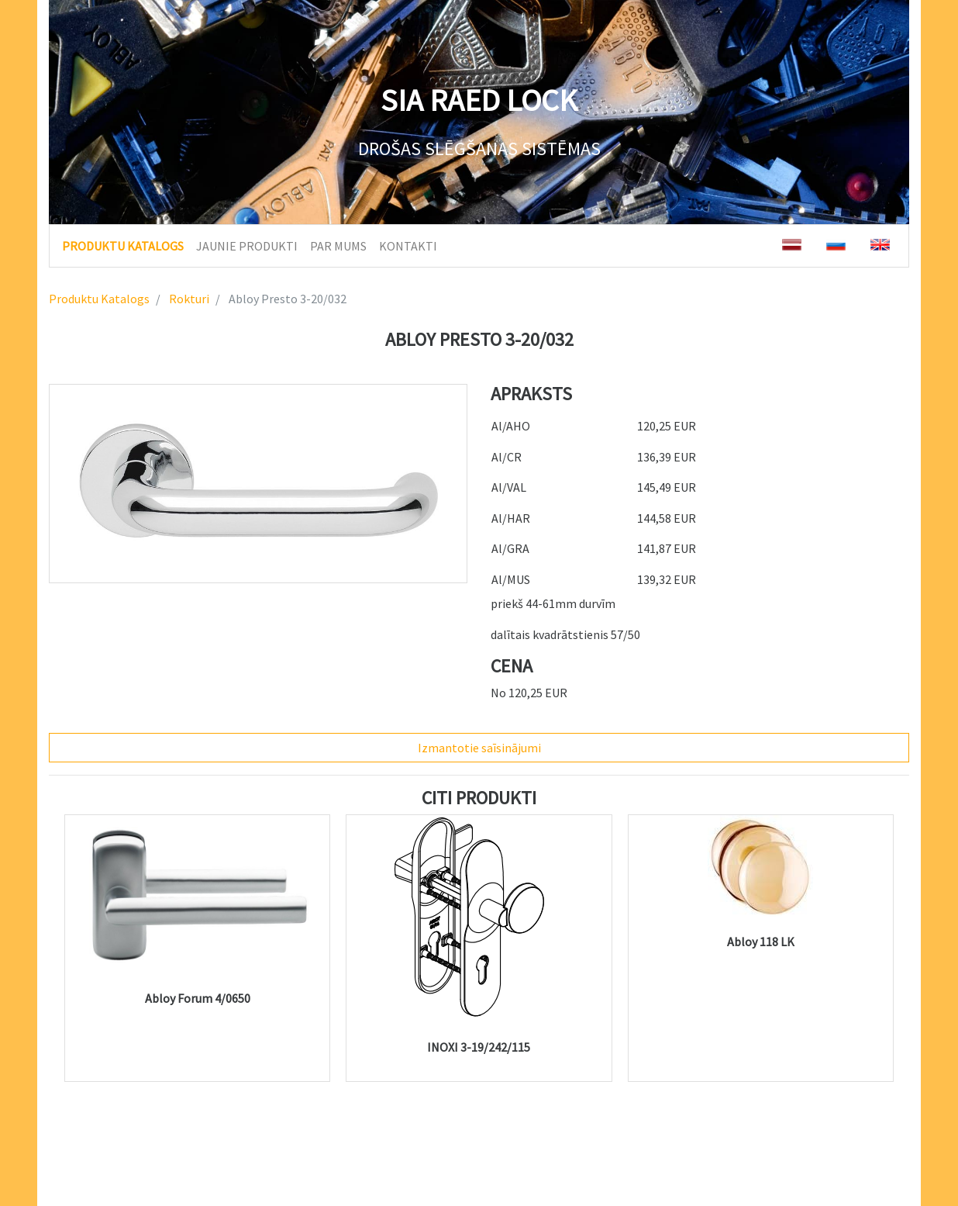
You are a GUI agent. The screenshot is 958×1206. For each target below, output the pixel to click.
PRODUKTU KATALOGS (123, 245)
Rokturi (188, 298)
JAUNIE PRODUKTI (247, 246)
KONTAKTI (408, 246)
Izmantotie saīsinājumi (479, 747)
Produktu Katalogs (99, 298)
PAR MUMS (338, 246)
